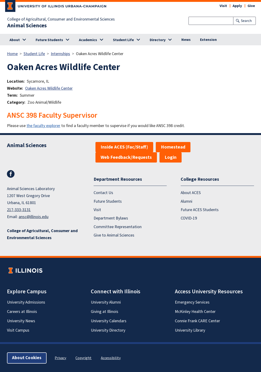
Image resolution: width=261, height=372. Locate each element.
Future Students (49, 40)
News (186, 39)
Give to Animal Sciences (114, 235)
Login (170, 157)
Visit (223, 5)
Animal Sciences (27, 25)
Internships (60, 54)
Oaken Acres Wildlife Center (49, 88)
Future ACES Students (200, 210)
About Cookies (26, 358)
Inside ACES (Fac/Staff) (124, 147)
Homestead (173, 147)
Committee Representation (118, 227)
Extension (208, 39)
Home (12, 54)
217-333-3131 (19, 210)
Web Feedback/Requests (126, 157)
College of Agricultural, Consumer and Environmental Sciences (61, 19)
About (15, 40)
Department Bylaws (111, 218)
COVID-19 (189, 218)
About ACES (191, 193)
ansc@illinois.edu (33, 217)
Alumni (186, 201)
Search (246, 20)
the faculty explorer (43, 126)
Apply (237, 5)
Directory (158, 40)
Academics (88, 40)
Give (251, 5)
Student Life (123, 40)
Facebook (11, 174)
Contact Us (103, 193)
